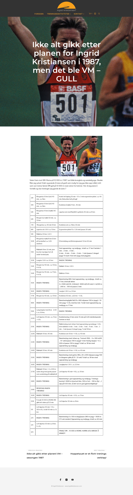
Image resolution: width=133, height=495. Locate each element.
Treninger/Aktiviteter (58, 14)
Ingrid (56, 93)
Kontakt (78, 14)
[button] (90, 14)
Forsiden (39, 14)
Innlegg (78, 93)
